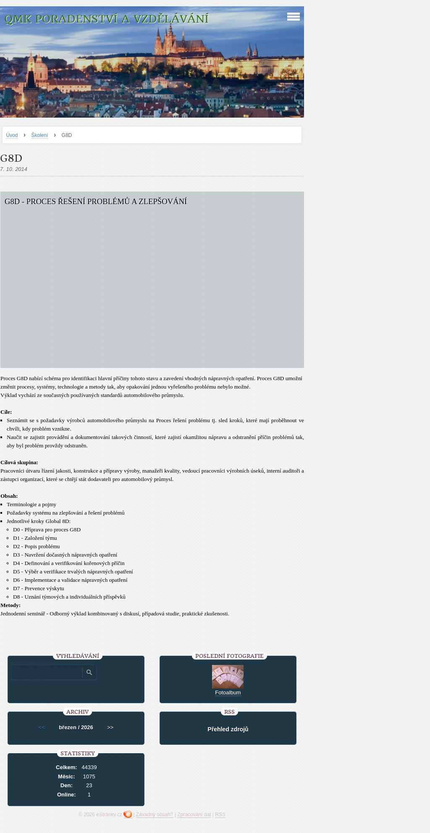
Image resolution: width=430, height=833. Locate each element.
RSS (220, 814)
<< (42, 727)
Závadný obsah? (154, 814)
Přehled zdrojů (227, 729)
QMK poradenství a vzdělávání (106, 19)
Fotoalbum (228, 692)
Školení (39, 135)
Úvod (12, 135)
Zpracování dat (194, 814)
